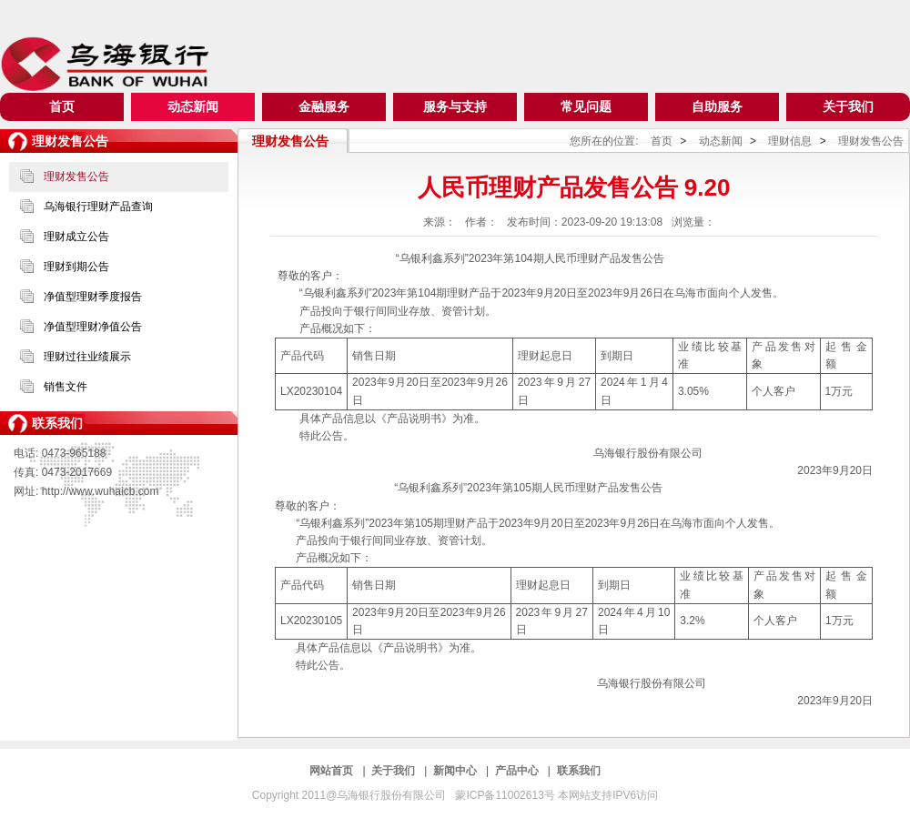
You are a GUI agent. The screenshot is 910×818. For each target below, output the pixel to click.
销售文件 (65, 386)
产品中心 (518, 770)
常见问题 (586, 106)
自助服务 (717, 106)
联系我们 (579, 770)
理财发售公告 (76, 176)
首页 (62, 106)
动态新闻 (192, 106)
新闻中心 (456, 770)
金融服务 (323, 106)
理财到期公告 (76, 266)
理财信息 (790, 141)
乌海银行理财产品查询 (98, 206)
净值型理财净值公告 (93, 326)
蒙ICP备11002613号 (506, 795)
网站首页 (332, 770)
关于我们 (848, 106)
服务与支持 (455, 106)
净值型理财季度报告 (93, 296)
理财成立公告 (76, 236)
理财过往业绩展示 (87, 356)
